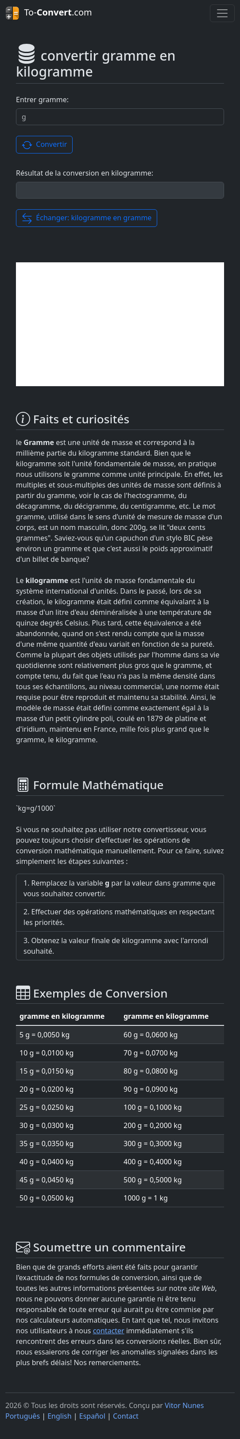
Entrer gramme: (42, 99)
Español (92, 1416)
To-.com (48, 13)
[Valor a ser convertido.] (120, 116)
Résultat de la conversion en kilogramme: (84, 173)
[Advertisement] (120, 324)
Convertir (44, 144)
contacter (108, 1330)
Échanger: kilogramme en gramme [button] (86, 218)
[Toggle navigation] (222, 13)
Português (22, 1416)
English (59, 1416)
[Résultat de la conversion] (120, 190)
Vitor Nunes (184, 1405)
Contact (126, 1416)
